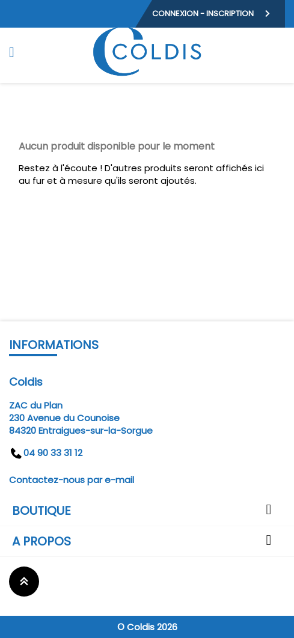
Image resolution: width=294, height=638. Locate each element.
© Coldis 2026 (147, 627)
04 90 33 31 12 (45, 452)
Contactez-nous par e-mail (71, 479)
